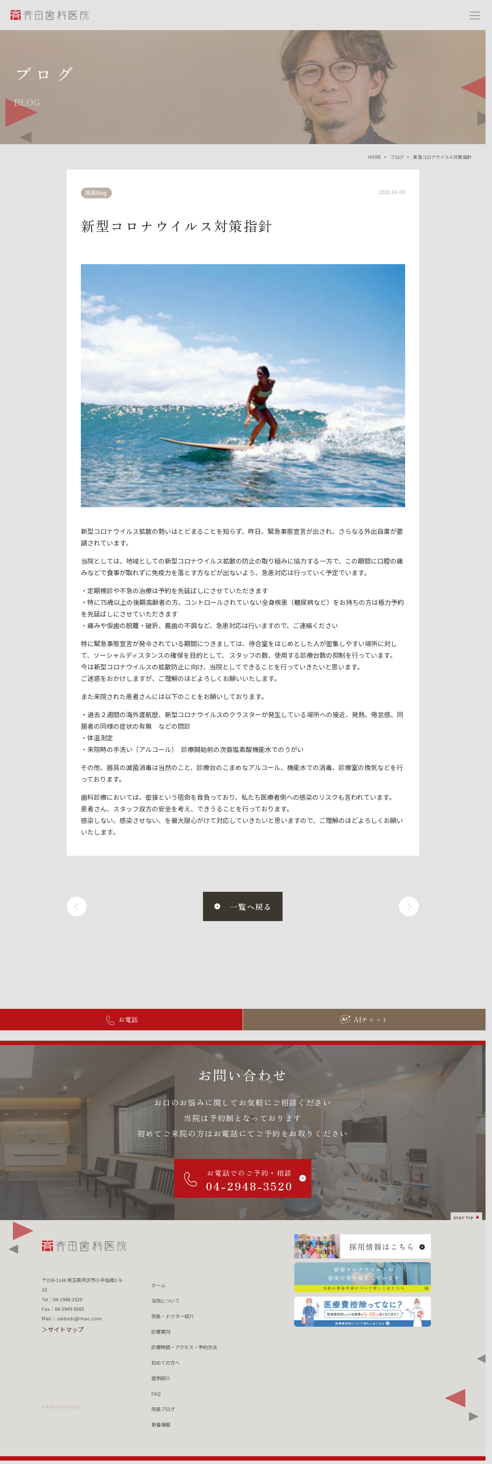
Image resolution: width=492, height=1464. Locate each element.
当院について (165, 1300)
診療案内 (160, 1331)
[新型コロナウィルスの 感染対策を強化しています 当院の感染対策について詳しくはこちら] (362, 1277)
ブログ (397, 157)
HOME (374, 157)
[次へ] (409, 906)
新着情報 (160, 1424)
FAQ (156, 1393)
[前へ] (76, 906)
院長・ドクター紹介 (172, 1316)
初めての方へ (165, 1362)
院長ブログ (163, 1408)
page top (464, 1216)
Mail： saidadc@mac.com (72, 1318)
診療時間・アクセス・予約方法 (184, 1347)
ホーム (158, 1285)
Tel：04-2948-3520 (62, 1299)
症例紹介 (160, 1378)
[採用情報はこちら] (362, 1246)
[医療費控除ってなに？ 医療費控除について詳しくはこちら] (362, 1312)
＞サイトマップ (63, 1329)
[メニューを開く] (475, 15)
